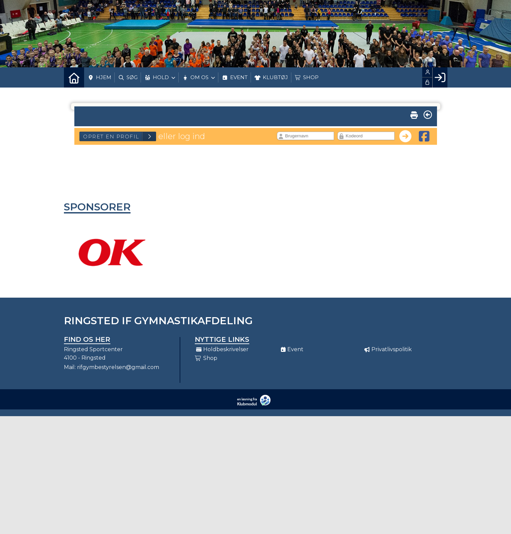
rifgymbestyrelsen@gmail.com (118, 367)
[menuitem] (74, 77)
